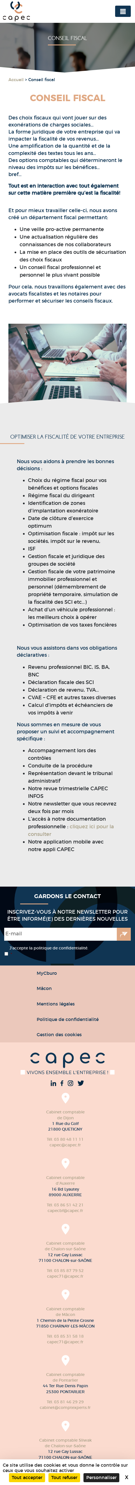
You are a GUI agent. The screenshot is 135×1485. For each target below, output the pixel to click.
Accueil (16, 79)
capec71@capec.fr (65, 1276)
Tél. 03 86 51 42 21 (65, 1204)
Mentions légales (56, 1004)
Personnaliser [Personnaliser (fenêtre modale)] (101, 1477)
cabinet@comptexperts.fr (65, 1407)
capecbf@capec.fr (65, 1210)
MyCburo (47, 973)
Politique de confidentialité (68, 1019)
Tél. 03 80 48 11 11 (65, 1139)
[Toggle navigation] (123, 11)
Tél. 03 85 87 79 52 (65, 1270)
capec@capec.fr (65, 1144)
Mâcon (44, 988)
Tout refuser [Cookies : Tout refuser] (64, 1477)
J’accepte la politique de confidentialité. (49, 951)
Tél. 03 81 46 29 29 (65, 1401)
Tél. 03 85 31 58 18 (65, 1336)
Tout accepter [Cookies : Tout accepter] (27, 1477)
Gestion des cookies (59, 1034)
